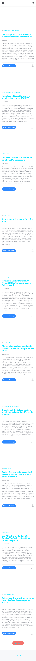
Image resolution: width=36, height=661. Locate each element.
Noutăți (8, 215)
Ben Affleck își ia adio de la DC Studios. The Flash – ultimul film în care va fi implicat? (16, 538)
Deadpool (5, 342)
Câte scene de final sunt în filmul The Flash (17, 220)
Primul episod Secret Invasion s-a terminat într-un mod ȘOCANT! (16, 97)
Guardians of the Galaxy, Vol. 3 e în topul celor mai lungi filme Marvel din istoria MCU (17, 412)
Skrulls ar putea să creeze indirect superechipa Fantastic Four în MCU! (17, 35)
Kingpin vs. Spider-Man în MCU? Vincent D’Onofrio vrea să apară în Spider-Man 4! (16, 283)
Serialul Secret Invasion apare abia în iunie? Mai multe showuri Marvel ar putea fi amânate (17, 474)
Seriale (9, 468)
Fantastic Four (15, 30)
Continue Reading (8, 65)
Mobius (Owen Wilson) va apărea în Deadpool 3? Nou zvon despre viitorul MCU (18, 348)
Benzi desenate (7, 30)
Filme (8, 153)
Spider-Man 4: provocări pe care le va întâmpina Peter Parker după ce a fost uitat (18, 600)
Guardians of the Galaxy (12, 406)
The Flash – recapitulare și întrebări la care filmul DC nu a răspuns (17, 158)
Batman (5, 153)
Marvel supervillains (16, 92)
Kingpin (8, 277)
